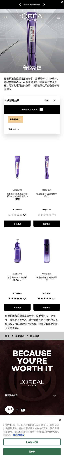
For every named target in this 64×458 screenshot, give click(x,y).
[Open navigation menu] (58, 17)
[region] (32, 436)
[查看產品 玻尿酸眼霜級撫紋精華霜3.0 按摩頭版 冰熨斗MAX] (17, 224)
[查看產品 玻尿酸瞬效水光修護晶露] (46, 307)
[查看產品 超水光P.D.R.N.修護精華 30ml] (17, 307)
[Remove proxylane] (15, 119)
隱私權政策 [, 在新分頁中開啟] (18, 435)
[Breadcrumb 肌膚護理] (20, 336)
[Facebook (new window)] (17, 410)
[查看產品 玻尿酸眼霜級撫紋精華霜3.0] (46, 224)
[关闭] (60, 420)
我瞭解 (32, 451)
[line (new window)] (9, 410)
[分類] (49, 100)
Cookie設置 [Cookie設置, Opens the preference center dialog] (32, 442)
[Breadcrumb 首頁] (7, 336)
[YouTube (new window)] (23, 410)
